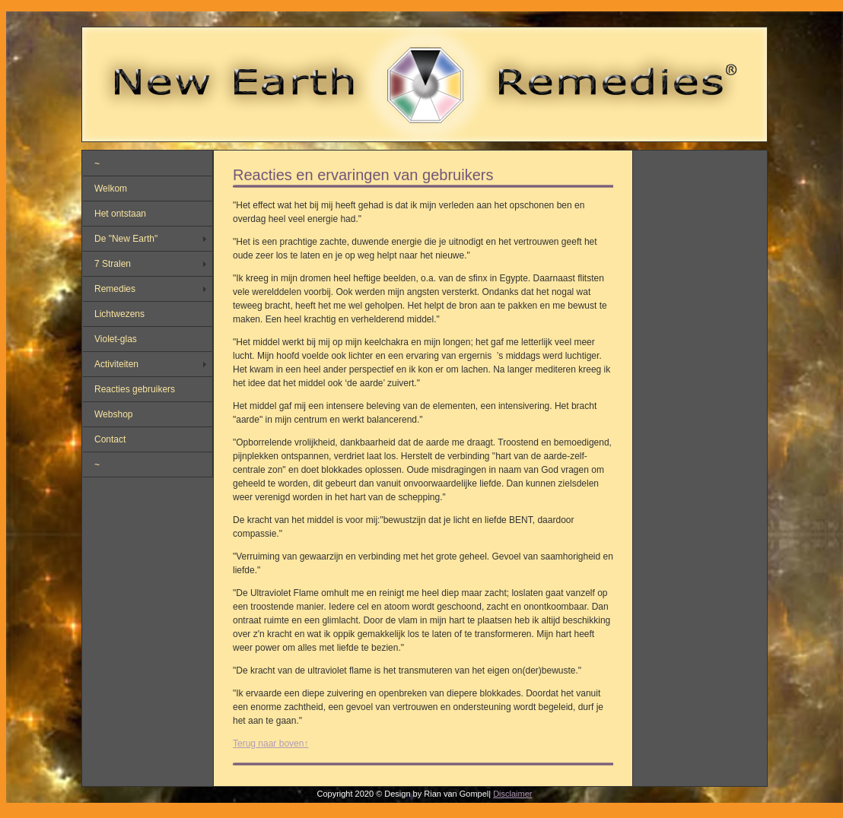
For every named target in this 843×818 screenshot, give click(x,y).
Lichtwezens (119, 314)
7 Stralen (112, 263)
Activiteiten (116, 364)
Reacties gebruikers (134, 389)
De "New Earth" (125, 238)
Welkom (110, 188)
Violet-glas (115, 339)
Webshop (113, 414)
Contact (110, 439)
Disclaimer (512, 793)
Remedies (114, 289)
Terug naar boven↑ (270, 743)
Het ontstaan (120, 213)
